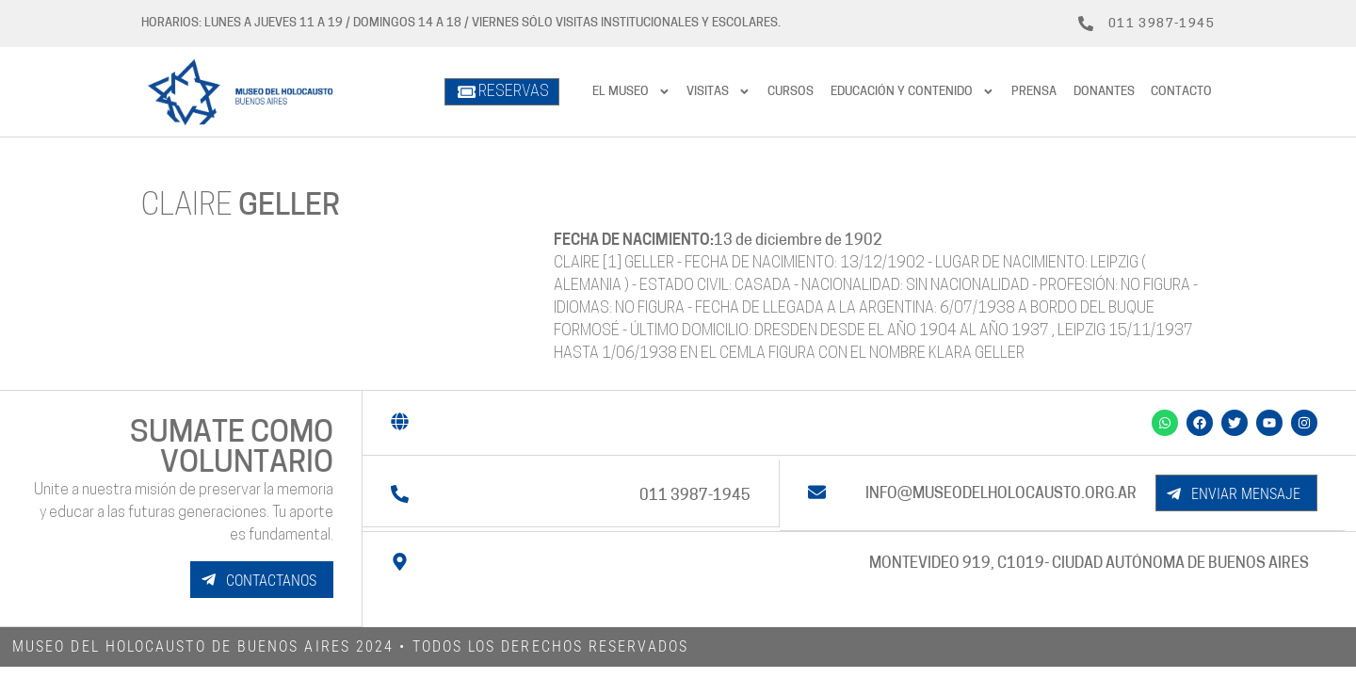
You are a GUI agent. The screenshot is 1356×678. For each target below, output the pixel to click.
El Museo (631, 91)
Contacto (1181, 92)
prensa (1034, 92)
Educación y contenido (912, 91)
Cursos (790, 92)
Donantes (1104, 92)
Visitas (718, 91)
